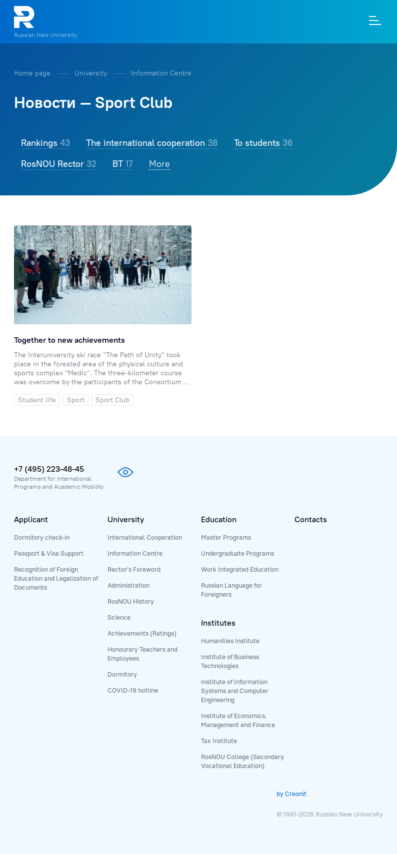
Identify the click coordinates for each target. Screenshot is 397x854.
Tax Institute (219, 741)
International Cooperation (145, 537)
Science (119, 617)
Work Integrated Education (239, 569)
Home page (33, 72)
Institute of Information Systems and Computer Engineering (234, 691)
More (159, 163)
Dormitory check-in (42, 537)
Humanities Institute (230, 641)
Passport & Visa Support (49, 553)
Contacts (310, 519)
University (91, 72)
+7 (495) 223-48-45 (49, 469)
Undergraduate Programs (237, 553)
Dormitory (122, 674)
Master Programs (226, 537)
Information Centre (161, 72)
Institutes (218, 623)
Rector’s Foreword (134, 569)
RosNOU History (131, 601)
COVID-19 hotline (133, 690)
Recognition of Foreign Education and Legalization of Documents (56, 578)
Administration (129, 585)
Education (218, 519)
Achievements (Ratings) (142, 633)
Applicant (31, 519)
